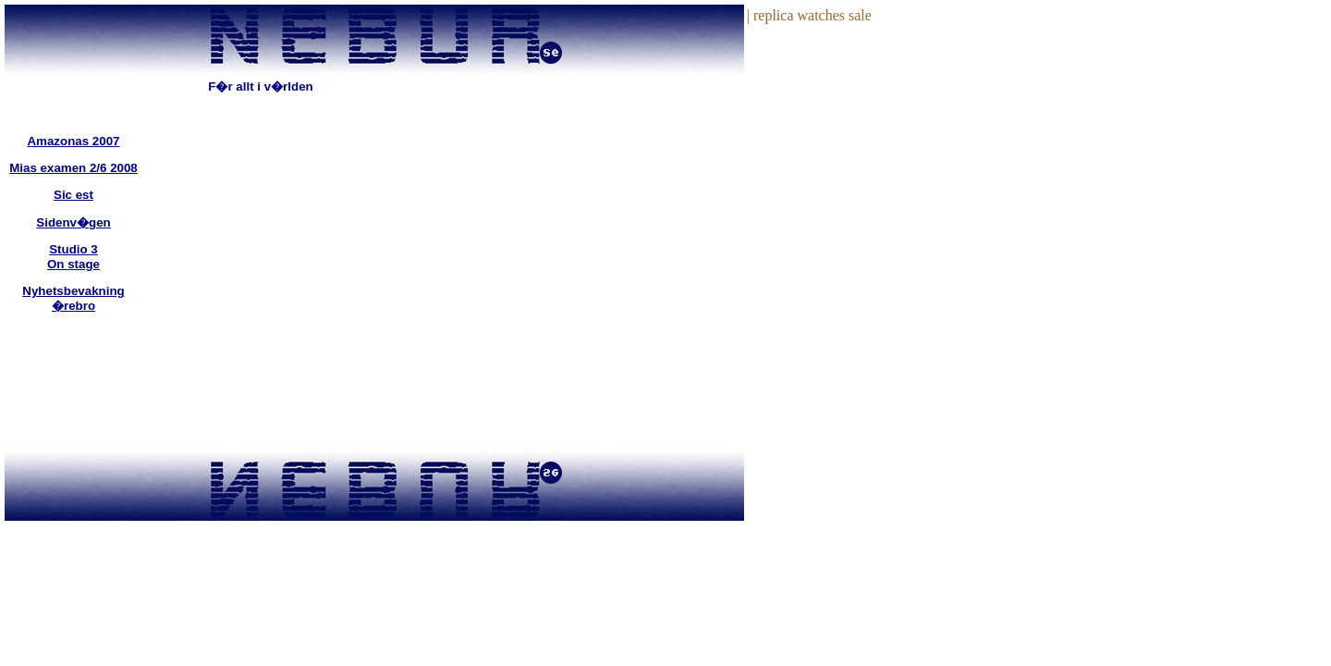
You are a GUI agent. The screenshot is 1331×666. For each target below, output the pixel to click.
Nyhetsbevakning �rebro (73, 298)
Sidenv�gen (73, 222)
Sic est (73, 195)
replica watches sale (812, 15)
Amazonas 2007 (73, 141)
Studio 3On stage (73, 256)
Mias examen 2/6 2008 (73, 168)
